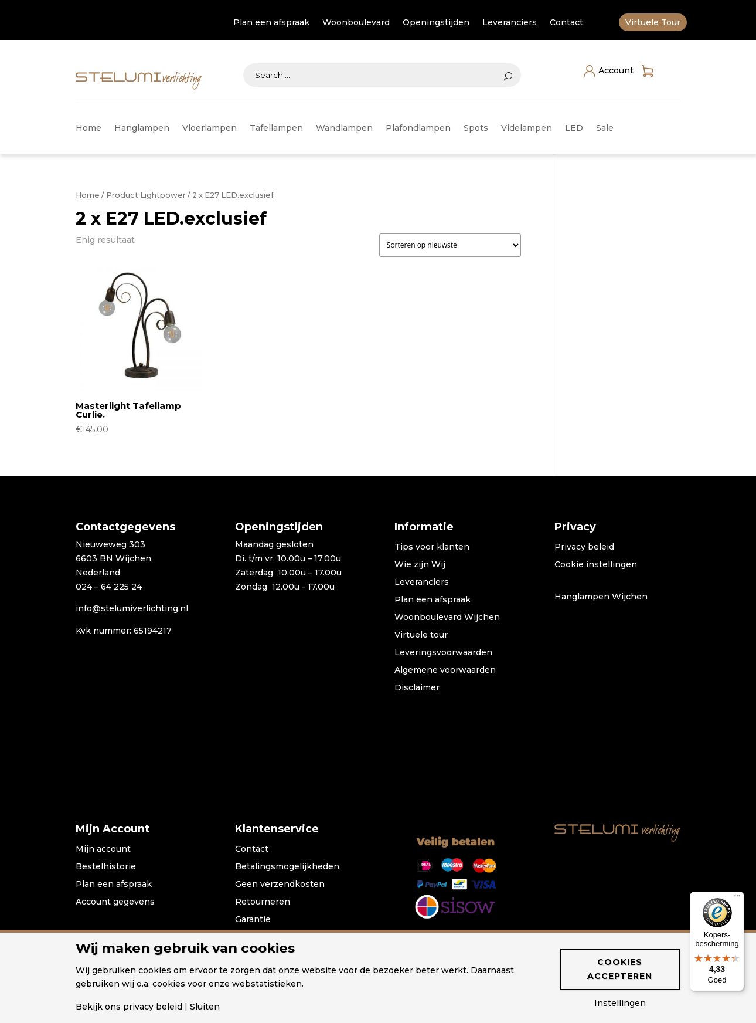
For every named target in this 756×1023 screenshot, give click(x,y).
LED (574, 128)
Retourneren (262, 902)
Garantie (253, 919)
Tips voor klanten (431, 547)
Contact (566, 23)
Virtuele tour (421, 635)
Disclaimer (417, 688)
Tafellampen (276, 128)
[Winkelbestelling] (450, 245)
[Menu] (737, 899)
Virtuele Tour (652, 23)
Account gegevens (115, 902)
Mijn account (103, 849)
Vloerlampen (209, 128)
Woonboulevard (356, 23)
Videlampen (526, 128)
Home (88, 128)
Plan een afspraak (271, 23)
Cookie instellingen (595, 565)
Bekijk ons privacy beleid (129, 1006)
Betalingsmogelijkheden (287, 867)
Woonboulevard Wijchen (447, 617)
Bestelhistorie (106, 867)
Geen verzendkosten (280, 884)
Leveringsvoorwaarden (443, 653)
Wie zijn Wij (419, 565)
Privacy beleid (584, 547)
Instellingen (620, 1003)
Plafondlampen (418, 128)
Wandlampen (344, 128)
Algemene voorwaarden (445, 670)
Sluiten (205, 1006)
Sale (605, 128)
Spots (476, 128)
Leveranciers (509, 23)
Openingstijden (436, 23)
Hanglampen (141, 128)
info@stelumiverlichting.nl (132, 608)
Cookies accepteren (619, 969)
